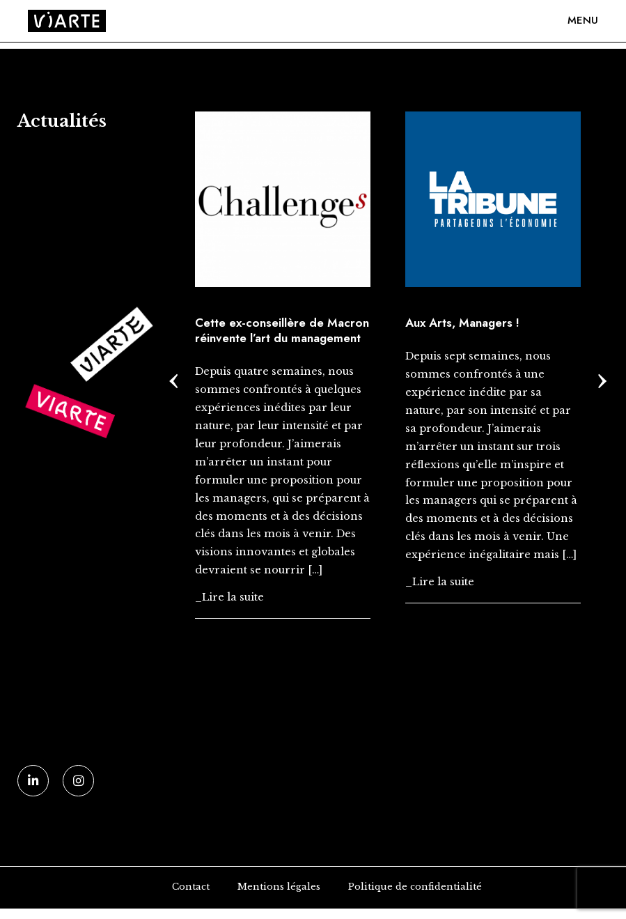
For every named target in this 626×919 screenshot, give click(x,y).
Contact (191, 887)
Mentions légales (278, 887)
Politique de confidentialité (415, 887)
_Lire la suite (229, 597)
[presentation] (174, 377)
